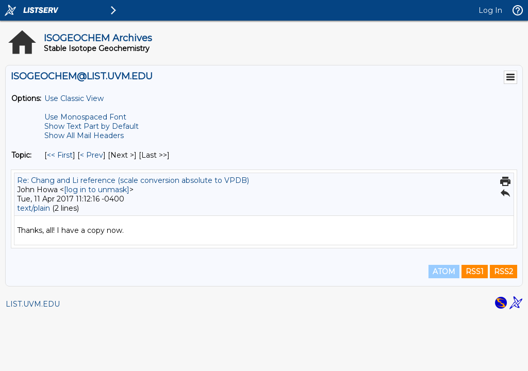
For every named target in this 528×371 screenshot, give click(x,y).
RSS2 (503, 271)
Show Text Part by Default (91, 126)
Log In (490, 10)
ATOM (444, 271)
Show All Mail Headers (84, 135)
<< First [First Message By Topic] (60, 155)
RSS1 (475, 271)
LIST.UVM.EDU (33, 304)
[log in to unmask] (96, 189)
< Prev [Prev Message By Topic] (91, 155)
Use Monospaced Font (85, 117)
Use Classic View (74, 98)
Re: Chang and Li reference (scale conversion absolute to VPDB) (133, 180)
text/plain (33, 208)
